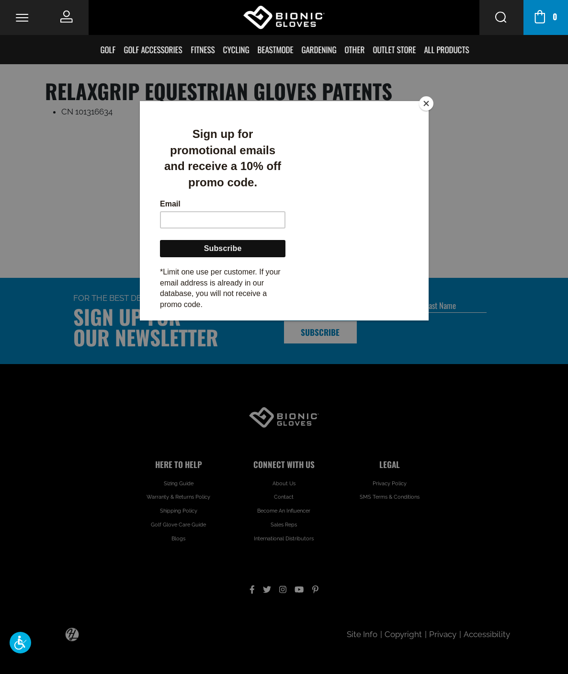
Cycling (237, 50)
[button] (20, 642)
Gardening (319, 50)
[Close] (426, 103)
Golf (108, 50)
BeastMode (276, 50)
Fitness (204, 50)
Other (355, 50)
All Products (447, 50)
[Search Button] (501, 17)
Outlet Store (395, 50)
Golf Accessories (154, 50)
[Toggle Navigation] (22, 17)
